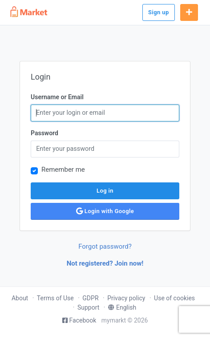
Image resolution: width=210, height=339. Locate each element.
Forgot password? (105, 246)
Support (88, 307)
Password (44, 133)
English (122, 307)
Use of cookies (174, 298)
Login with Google (105, 210)
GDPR (90, 298)
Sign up (158, 12)
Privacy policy (126, 298)
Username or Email (57, 97)
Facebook (79, 320)
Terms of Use (55, 298)
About (20, 298)
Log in (105, 190)
